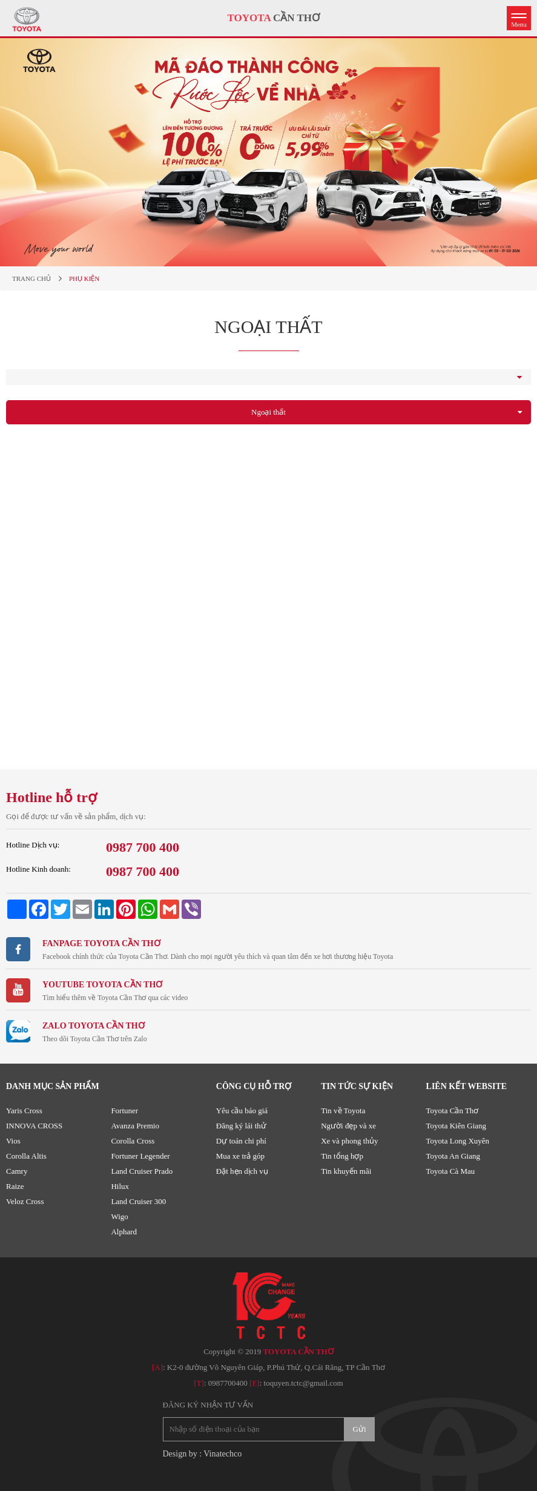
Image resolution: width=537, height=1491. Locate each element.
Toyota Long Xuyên (458, 1140)
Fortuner (124, 1110)
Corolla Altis (26, 1155)
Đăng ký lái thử (241, 1125)
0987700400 (228, 1382)
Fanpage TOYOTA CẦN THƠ (101, 943)
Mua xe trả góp (240, 1155)
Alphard (124, 1231)
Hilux (120, 1186)
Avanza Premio (135, 1125)
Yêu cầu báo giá (242, 1110)
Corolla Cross (132, 1140)
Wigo (119, 1216)
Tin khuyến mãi (346, 1171)
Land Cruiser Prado (142, 1171)
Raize (15, 1186)
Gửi (359, 1428)
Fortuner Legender (140, 1155)
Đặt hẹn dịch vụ (242, 1171)
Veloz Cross (25, 1201)
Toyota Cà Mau (450, 1171)
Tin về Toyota (343, 1110)
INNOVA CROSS (34, 1125)
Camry (16, 1171)
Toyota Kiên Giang (456, 1125)
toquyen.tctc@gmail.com (303, 1382)
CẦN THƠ (274, 18)
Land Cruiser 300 (138, 1201)
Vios (13, 1140)
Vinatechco (222, 1453)
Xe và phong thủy (349, 1140)
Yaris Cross (24, 1110)
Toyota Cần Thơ (452, 1110)
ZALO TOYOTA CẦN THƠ (93, 1025)
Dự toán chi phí (241, 1140)
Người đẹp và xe (348, 1125)
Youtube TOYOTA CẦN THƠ (102, 984)
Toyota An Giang (453, 1155)
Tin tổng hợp (342, 1155)
